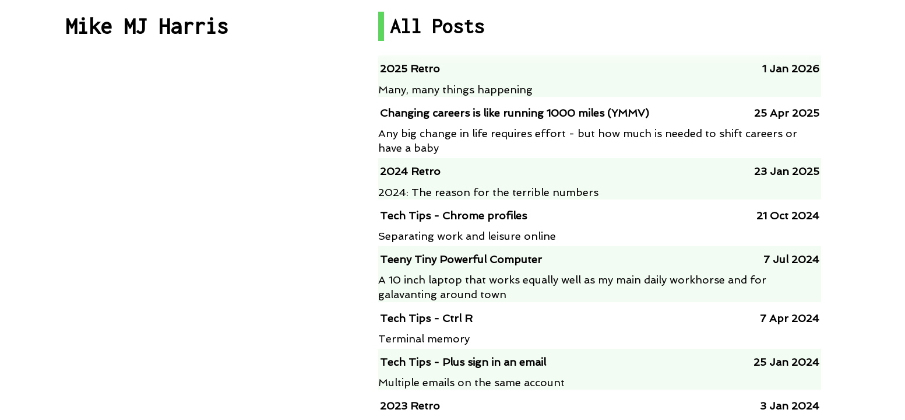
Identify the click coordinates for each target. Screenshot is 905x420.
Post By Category (147, 146)
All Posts (147, 103)
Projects (147, 189)
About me (147, 378)
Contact (146, 336)
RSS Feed (147, 274)
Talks (147, 231)
